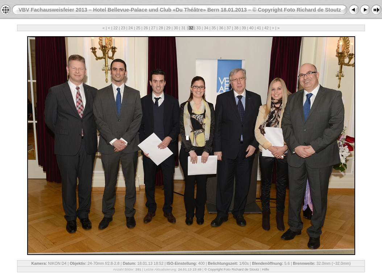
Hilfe (265, 269)
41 (259, 28)
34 (206, 28)
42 (266, 28)
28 (161, 28)
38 (236, 28)
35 (213, 28)
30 (176, 28)
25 (138, 28)
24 (130, 28)
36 (221, 28)
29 (168, 28)
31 (183, 28)
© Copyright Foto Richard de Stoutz (231, 269)
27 (153, 28)
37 (228, 28)
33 (198, 28)
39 (244, 28)
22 (115, 28)
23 (123, 28)
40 (251, 28)
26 (145, 28)
